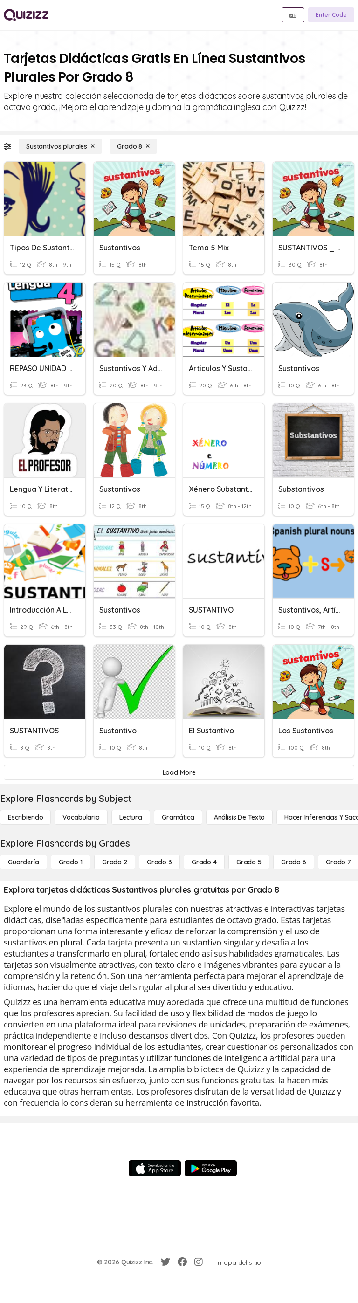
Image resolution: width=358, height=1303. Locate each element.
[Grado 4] (204, 862)
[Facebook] (182, 1262)
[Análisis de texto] (239, 817)
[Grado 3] (159, 862)
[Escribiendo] (25, 817)
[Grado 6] (293, 862)
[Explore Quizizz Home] (26, 15)
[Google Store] (211, 1168)
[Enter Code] (331, 14)
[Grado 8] (133, 146)
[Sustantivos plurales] (60, 146)
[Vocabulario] (81, 817)
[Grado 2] (114, 862)
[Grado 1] (70, 862)
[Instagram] (198, 1262)
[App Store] (155, 1168)
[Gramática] (178, 817)
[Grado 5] (248, 862)
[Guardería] (23, 862)
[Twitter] (165, 1262)
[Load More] (179, 772)
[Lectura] (130, 817)
